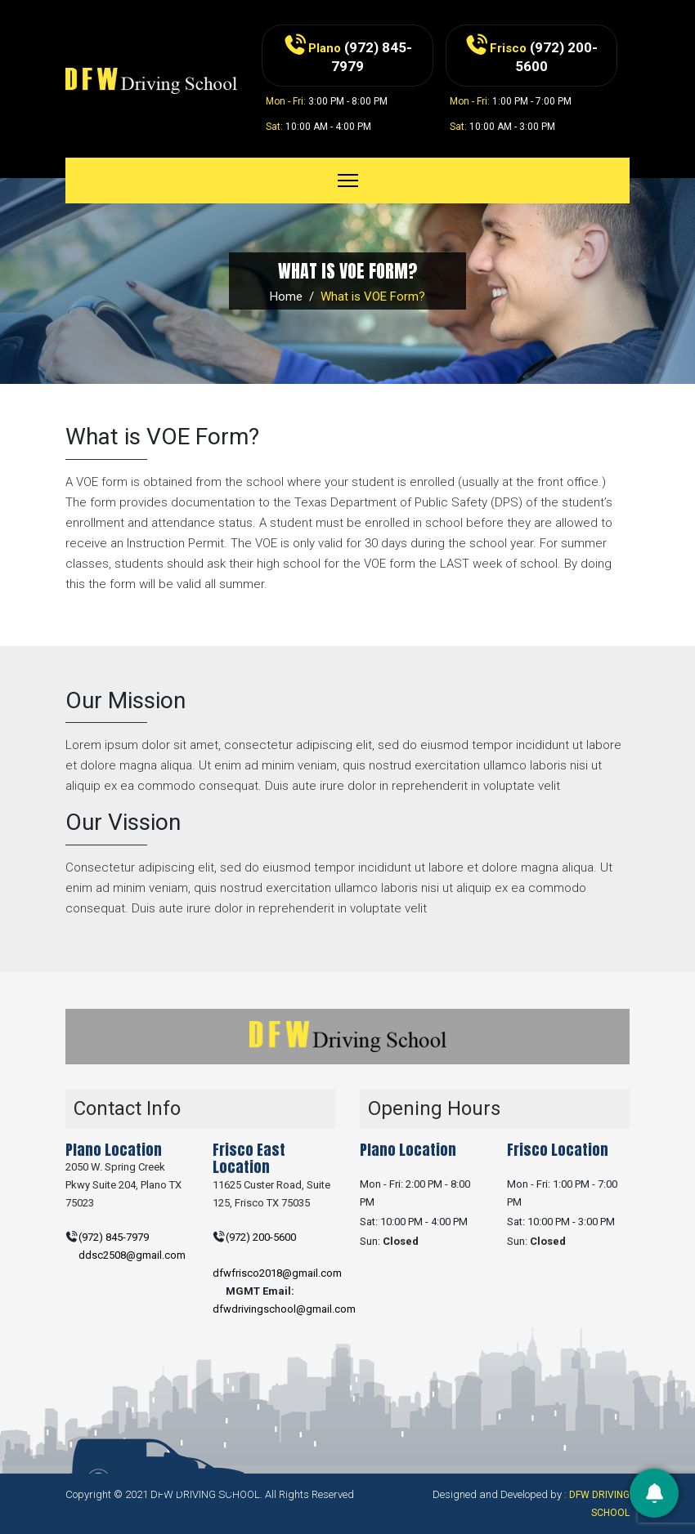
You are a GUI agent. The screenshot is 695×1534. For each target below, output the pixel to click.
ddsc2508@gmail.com (132, 1255)
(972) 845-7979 (113, 1237)
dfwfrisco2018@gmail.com (277, 1273)
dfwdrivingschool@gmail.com (284, 1309)
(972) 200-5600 (261, 1237)
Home (286, 296)
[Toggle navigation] (348, 180)
